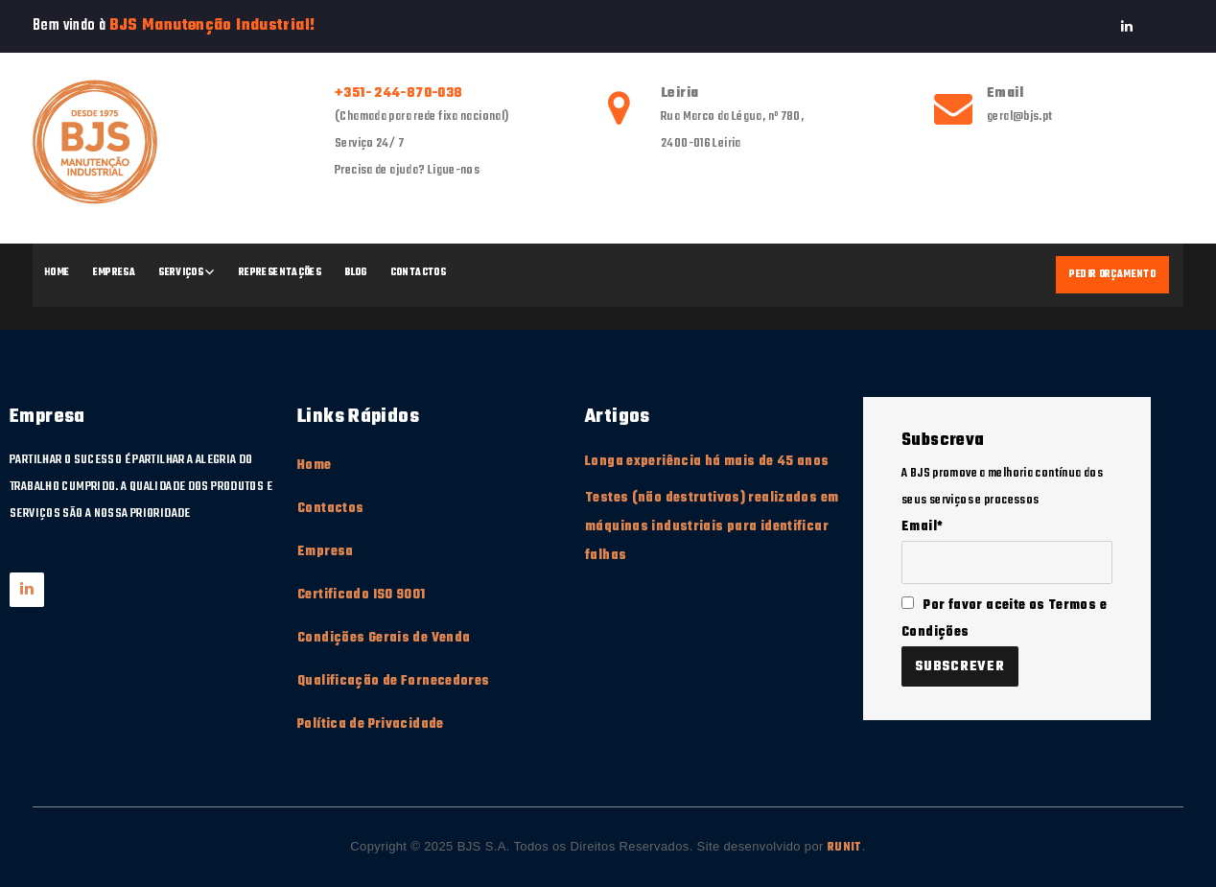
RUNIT (845, 847)
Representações (280, 272)
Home (57, 272)
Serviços (180, 272)
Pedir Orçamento (1112, 274)
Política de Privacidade (370, 724)
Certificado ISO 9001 (361, 595)
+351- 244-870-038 (398, 93)
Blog (355, 272)
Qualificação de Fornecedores (393, 681)
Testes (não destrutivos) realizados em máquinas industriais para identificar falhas (711, 527)
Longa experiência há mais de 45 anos (707, 462)
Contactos (418, 272)
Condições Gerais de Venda (383, 638)
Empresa (114, 272)
